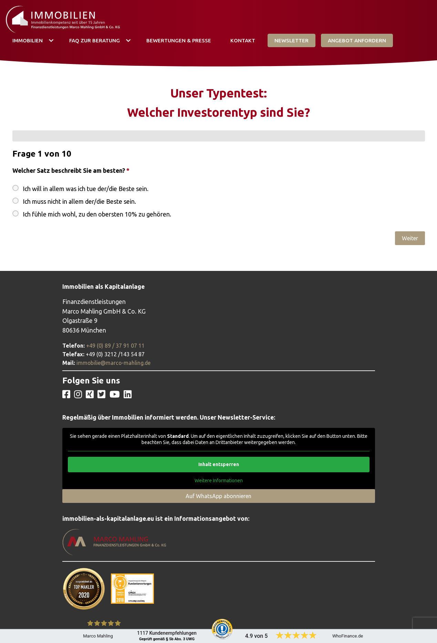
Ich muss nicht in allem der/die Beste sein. (79, 201)
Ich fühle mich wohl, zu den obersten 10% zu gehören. (97, 214)
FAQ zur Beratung (94, 40)
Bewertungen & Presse (178, 40)
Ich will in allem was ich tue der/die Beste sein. (85, 188)
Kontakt (242, 40)
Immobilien (27, 40)
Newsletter (291, 40)
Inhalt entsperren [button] (218, 464)
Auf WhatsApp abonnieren (218, 496)
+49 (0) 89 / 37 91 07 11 (115, 345)
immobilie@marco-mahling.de (113, 363)
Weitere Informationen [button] (219, 480)
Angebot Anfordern (357, 40)
